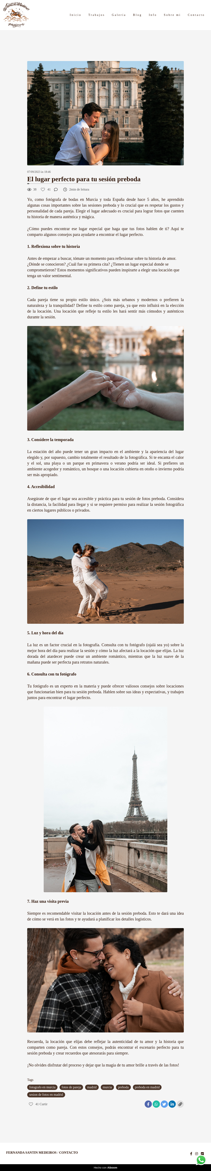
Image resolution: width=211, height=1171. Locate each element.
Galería (119, 14)
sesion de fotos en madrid (46, 1094)
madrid (91, 1087)
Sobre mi (172, 14)
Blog (137, 14)
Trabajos (96, 14)
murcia (107, 1087)
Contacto (196, 14)
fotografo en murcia (42, 1087)
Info (153, 14)
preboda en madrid (147, 1087)
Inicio (76, 14)
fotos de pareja (71, 1087)
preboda (123, 1087)
